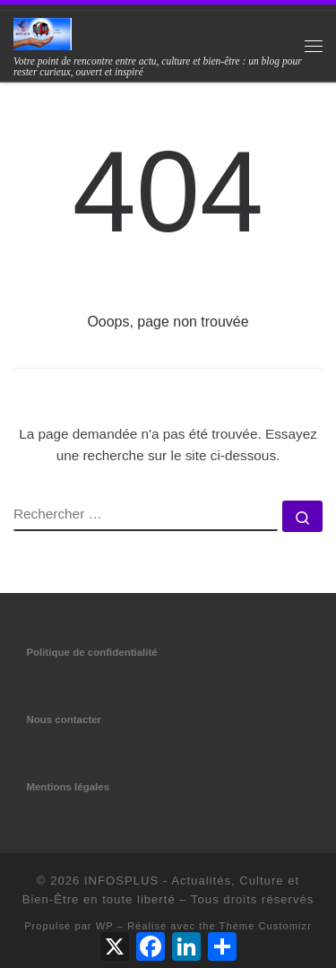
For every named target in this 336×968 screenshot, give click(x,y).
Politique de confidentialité (91, 652)
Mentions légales (67, 786)
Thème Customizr (266, 925)
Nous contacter (63, 719)
